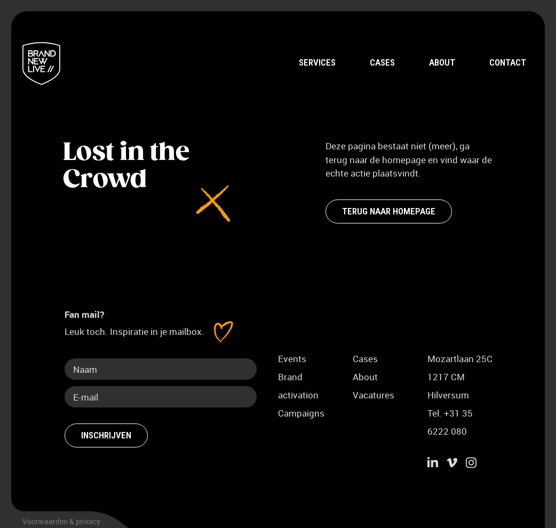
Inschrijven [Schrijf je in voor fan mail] (106, 435)
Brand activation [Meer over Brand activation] (298, 386)
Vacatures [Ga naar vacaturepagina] (373, 395)
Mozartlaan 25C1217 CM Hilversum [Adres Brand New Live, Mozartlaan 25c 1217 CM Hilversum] (460, 377)
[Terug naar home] (41, 63)
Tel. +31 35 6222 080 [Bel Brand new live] (450, 422)
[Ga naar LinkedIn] (432, 464)
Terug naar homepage (388, 210)
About (442, 62)
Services (317, 62)
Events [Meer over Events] (292, 359)
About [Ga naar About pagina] (365, 377)
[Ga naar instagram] (471, 464)
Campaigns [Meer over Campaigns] (301, 413)
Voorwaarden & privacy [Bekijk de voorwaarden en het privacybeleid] (61, 521)
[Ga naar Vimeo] (452, 464)
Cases (382, 62)
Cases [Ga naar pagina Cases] (365, 359)
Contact (507, 62)
